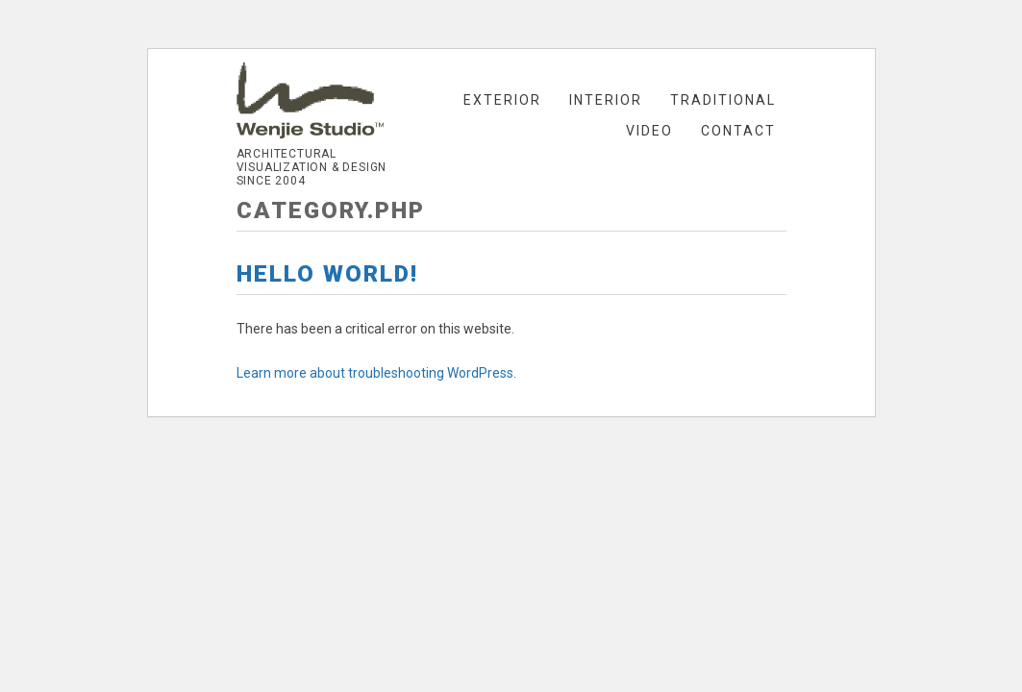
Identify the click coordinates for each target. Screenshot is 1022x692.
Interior (605, 100)
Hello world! (327, 273)
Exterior (502, 100)
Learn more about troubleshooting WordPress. (376, 373)
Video (649, 130)
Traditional (723, 100)
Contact (738, 130)
